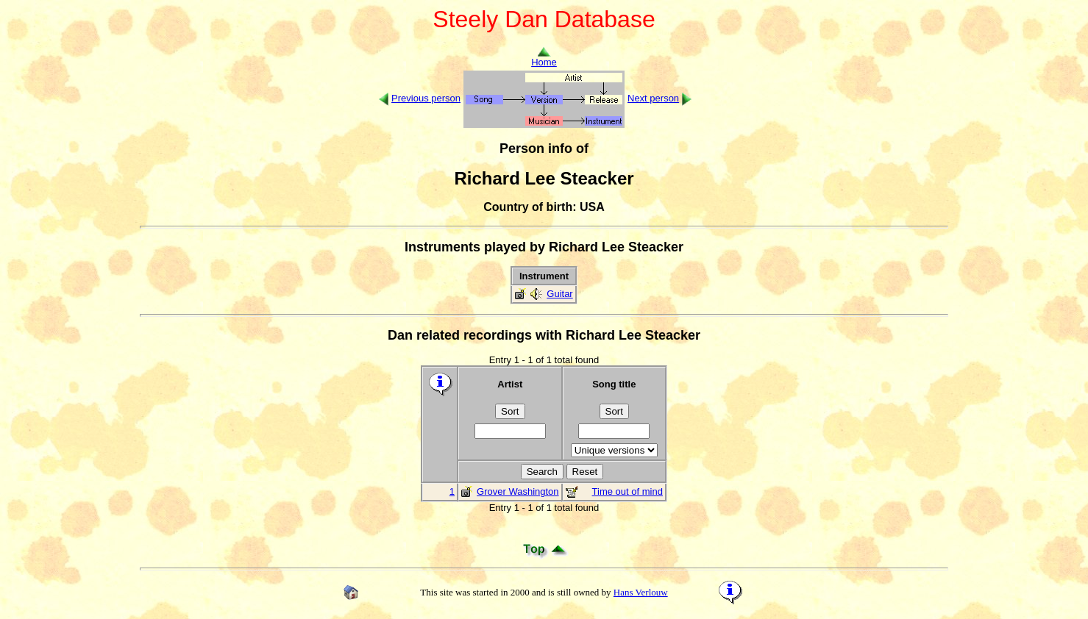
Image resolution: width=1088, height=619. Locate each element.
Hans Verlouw (641, 592)
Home (544, 58)
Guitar (559, 293)
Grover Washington (518, 491)
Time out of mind (627, 491)
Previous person (426, 98)
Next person (653, 98)
